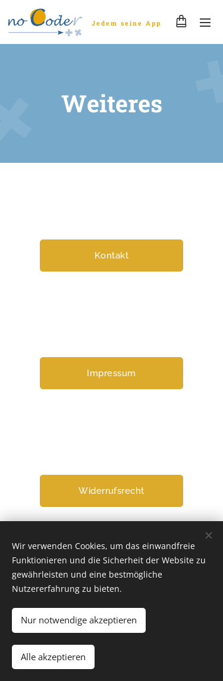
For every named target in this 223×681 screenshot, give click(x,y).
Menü (205, 22)
